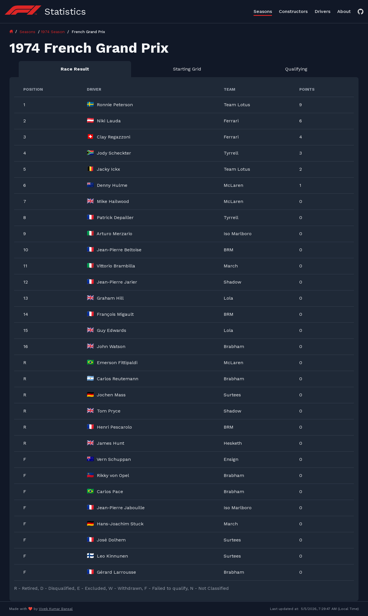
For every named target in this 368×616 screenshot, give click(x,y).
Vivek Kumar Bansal (56, 609)
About (344, 11)
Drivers (322, 11)
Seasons (263, 11)
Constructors (293, 11)
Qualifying (296, 69)
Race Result (75, 69)
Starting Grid (187, 69)
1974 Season (53, 31)
